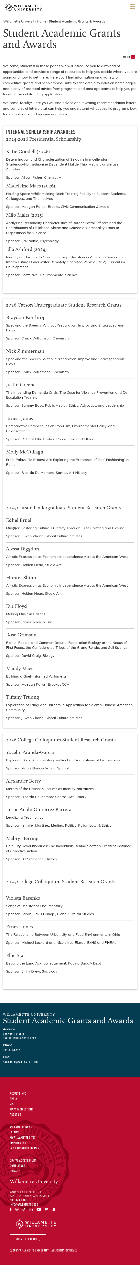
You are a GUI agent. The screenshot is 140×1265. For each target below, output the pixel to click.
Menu (132, 7)
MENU (129, 58)
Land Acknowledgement (25, 1148)
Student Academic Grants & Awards (77, 21)
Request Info (18, 1093)
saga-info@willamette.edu (20, 1062)
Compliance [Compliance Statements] (17, 1166)
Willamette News (21, 1127)
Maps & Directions (22, 1109)
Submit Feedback (26, 1239)
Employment (18, 1143)
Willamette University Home (24, 21)
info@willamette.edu (24, 1204)
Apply (13, 1099)
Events (14, 1132)
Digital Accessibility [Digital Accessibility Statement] (23, 1160)
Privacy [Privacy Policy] (15, 1171)
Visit (13, 1104)
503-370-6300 (18, 1200)
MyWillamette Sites (23, 1137)
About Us (15, 1115)
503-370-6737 (11, 1050)
